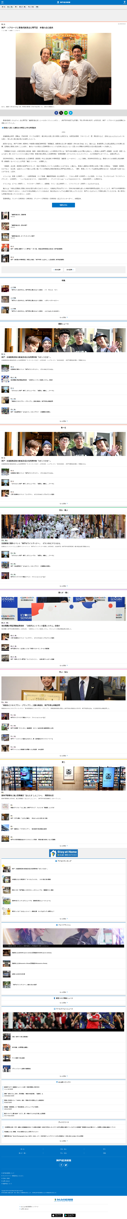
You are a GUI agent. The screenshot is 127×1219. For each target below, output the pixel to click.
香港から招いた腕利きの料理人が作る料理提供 (20, 128)
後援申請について (7, 1183)
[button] (56, 113)
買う (16, 6)
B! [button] (71, 113)
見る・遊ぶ (10, 6)
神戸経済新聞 (63, 2)
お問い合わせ (6, 1181)
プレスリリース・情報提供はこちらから (13, 1175)
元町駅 (11, 30)
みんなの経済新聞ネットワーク (63, 1200)
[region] (63, 15)
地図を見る (63, 205)
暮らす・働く (22, 6)
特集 (37, 6)
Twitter (66, 1165)
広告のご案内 (6, 1178)
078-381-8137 (87, 120)
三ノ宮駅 (5, 30)
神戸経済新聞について (8, 1173)
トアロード (17, 30)
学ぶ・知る (31, 6)
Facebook (61, 1165)
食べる (3, 6)
